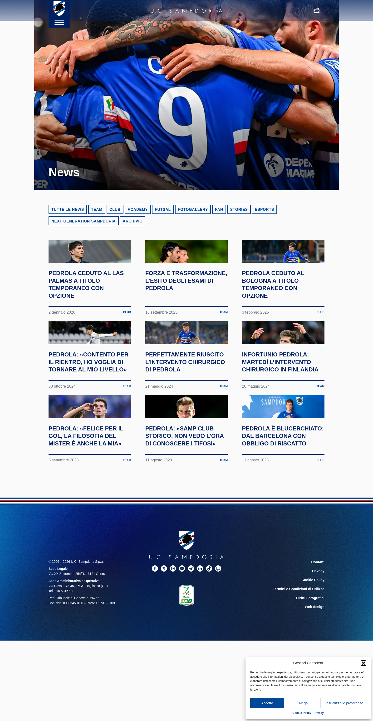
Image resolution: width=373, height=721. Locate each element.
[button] (363, 663)
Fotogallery (193, 209)
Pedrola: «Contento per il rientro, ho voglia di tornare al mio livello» (86, 425)
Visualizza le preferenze (344, 703)
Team (97, 209)
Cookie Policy (301, 713)
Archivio (132, 221)
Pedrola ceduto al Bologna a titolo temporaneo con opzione (281, 312)
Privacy (319, 713)
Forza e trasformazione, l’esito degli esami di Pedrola (183, 312)
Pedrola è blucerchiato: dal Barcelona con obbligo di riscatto (282, 538)
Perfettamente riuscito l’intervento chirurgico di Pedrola (176, 425)
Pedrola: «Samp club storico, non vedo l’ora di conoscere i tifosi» (184, 538)
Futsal (163, 209)
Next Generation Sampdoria (83, 221)
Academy (138, 209)
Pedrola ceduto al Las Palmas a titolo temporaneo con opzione (89, 312)
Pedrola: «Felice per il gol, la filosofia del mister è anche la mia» (85, 542)
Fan (219, 209)
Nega (303, 703)
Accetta (267, 703)
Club (115, 209)
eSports (264, 209)
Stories (239, 209)
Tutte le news (67, 209)
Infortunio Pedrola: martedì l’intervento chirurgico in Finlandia (278, 425)
